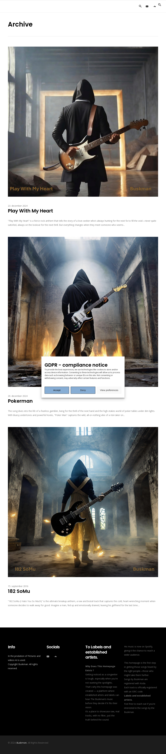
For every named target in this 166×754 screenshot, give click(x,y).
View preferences (109, 390)
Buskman (22, 742)
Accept (57, 390)
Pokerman (20, 401)
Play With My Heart (30, 211)
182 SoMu (19, 591)
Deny (83, 390)
